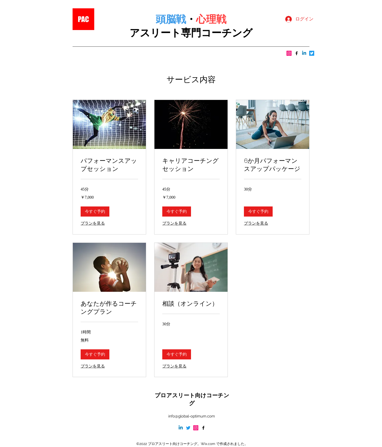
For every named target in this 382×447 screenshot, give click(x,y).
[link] (109, 165)
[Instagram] (289, 53)
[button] (95, 211)
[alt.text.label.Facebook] (296, 53)
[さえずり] (311, 53)
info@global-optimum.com (191, 416)
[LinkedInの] (304, 53)
